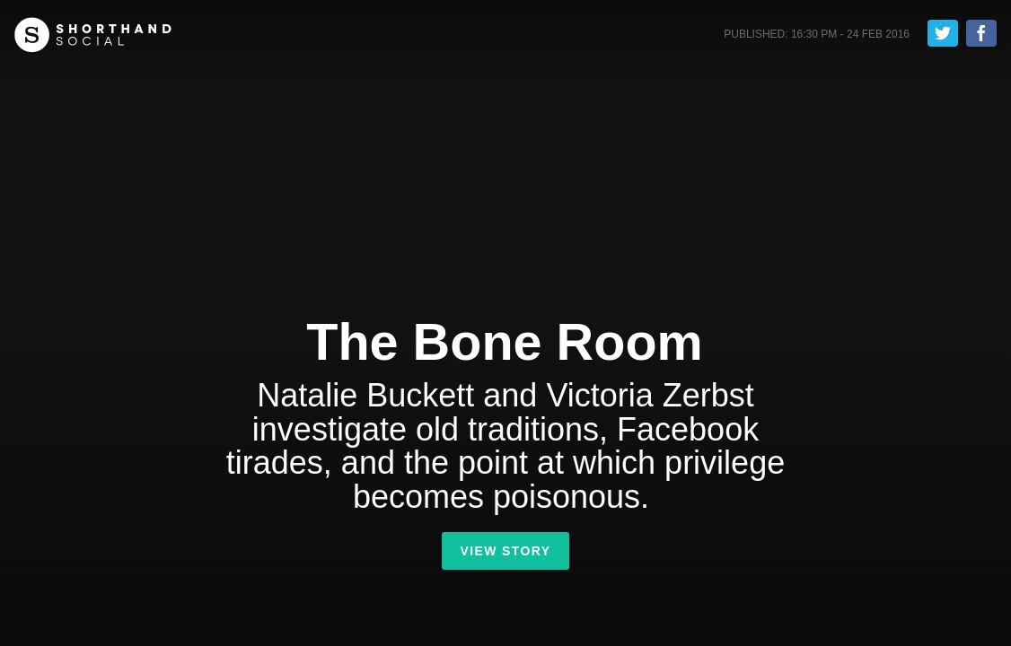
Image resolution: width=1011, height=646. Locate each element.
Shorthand (92, 35)
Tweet (943, 33)
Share (981, 33)
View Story (505, 551)
